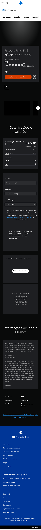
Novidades (7, 17)
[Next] (38, 108)
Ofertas (26, 17)
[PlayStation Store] (10, 10)
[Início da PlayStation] (20, 3)
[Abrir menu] (2, 3)
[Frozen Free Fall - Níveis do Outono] (17, 108)
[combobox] (20, 183)
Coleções (17, 17)
